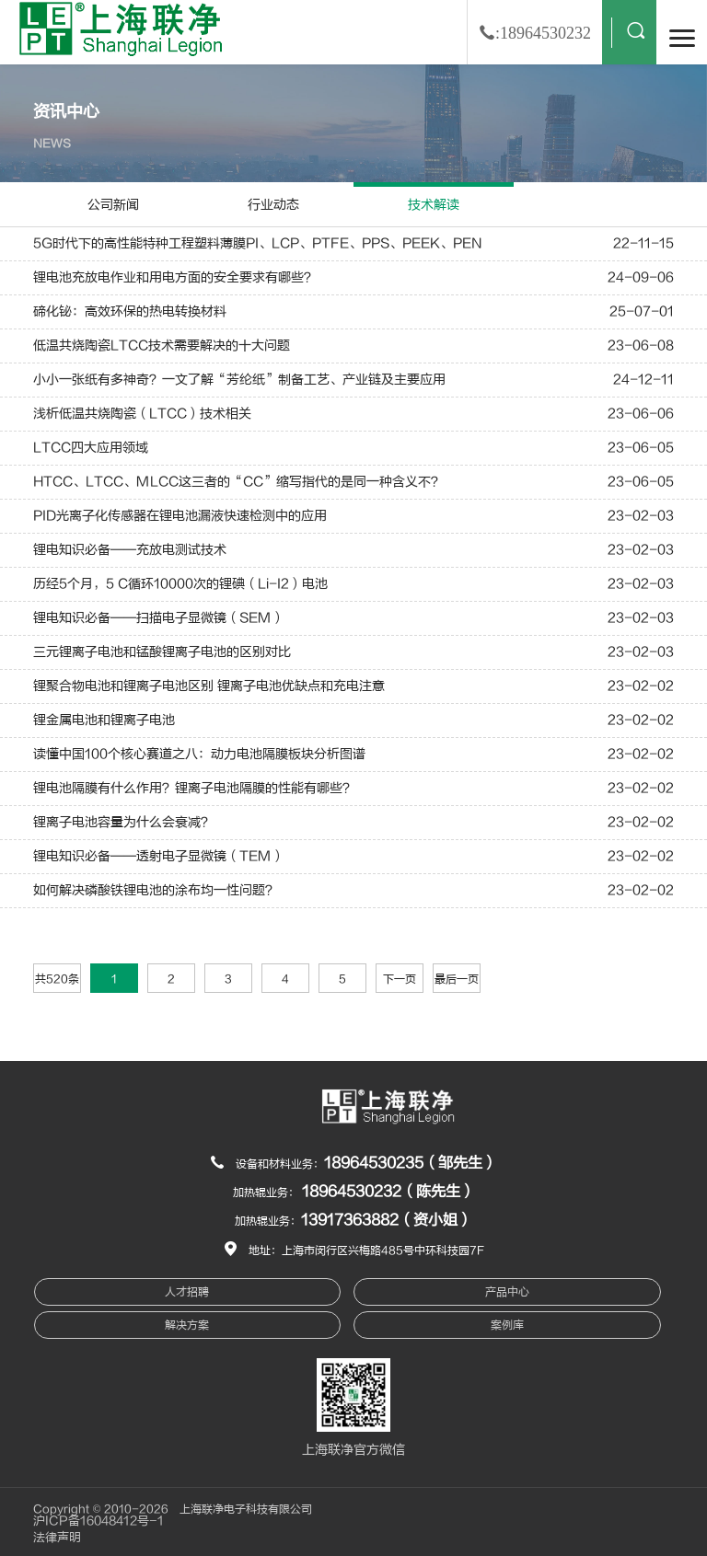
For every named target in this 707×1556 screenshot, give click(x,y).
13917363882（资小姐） (386, 1220)
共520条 (57, 979)
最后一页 (457, 979)
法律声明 (57, 1537)
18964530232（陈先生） (388, 1191)
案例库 (507, 1325)
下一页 (399, 979)
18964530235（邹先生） (410, 1163)
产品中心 (507, 1291)
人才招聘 (187, 1291)
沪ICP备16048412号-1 (98, 1521)
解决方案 (187, 1325)
